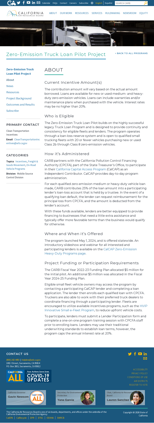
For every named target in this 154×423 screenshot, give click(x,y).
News (9, 86)
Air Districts (141, 381)
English (98, 3)
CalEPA (9, 418)
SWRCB (60, 418)
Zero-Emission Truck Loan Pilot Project (20, 72)
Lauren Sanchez (118, 400)
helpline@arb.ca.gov (31, 360)
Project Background (18, 98)
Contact (63, 3)
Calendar (46, 3)
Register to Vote (138, 385)
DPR (32, 418)
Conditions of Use (137, 377)
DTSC (40, 418)
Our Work (66, 13)
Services (97, 13)
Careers (73, 3)
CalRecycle (21, 418)
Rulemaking (112, 13)
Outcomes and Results (20, 105)
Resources (82, 13)
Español (108, 3)
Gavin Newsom (18, 397)
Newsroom (129, 13)
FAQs (55, 3)
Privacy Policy (140, 373)
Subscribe (83, 3)
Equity (143, 13)
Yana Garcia (65, 400)
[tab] (92, 3)
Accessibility (140, 369)
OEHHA (50, 418)
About (53, 13)
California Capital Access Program (81, 169)
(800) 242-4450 (12, 360)
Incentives (21, 161)
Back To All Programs (132, 53)
